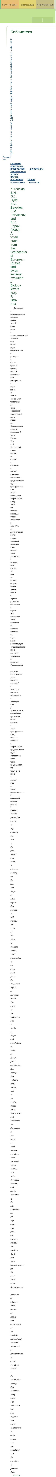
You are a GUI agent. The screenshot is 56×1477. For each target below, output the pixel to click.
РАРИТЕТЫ (34, 182)
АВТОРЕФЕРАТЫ (18, 172)
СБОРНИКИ (15, 164)
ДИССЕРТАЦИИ (36, 169)
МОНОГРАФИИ (16, 166)
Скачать (16, 1475)
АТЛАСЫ (14, 174)
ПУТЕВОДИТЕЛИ (17, 169)
